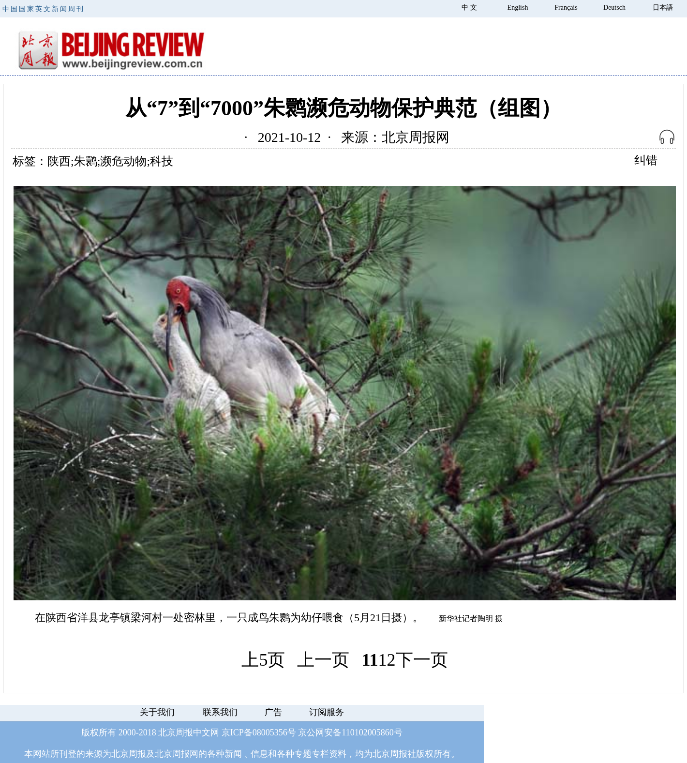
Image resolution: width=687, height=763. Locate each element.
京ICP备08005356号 (259, 732)
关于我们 (157, 712)
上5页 (263, 660)
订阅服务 (326, 712)
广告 (273, 712)
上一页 (323, 660)
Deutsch (614, 7)
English (518, 7)
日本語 (663, 7)
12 (387, 660)
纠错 (645, 160)
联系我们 (220, 712)
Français (565, 7)
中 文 (469, 7)
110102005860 (367, 732)
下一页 (422, 660)
